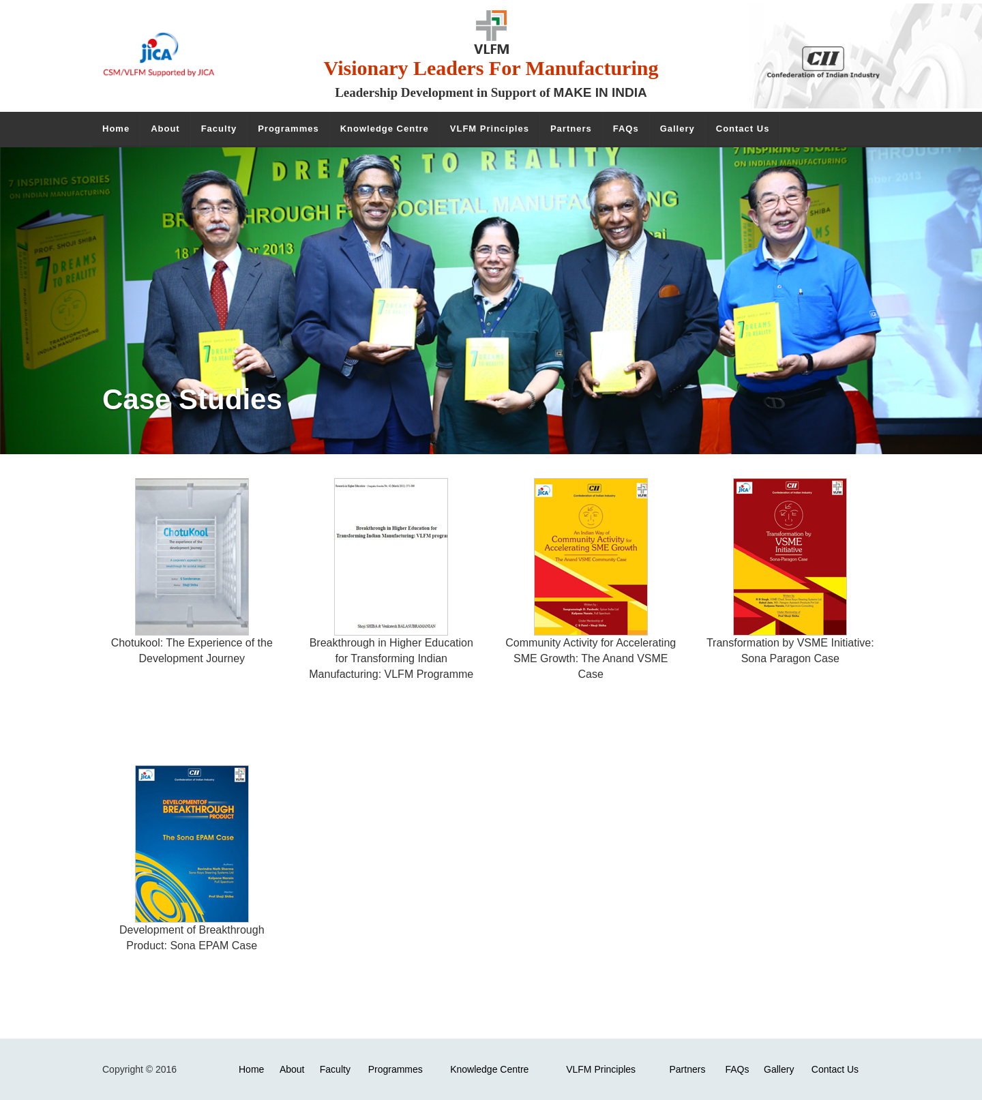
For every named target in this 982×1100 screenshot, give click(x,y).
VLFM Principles (601, 1069)
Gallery (779, 1069)
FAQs (737, 1069)
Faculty (335, 1069)
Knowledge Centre (489, 1069)
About (292, 1069)
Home (251, 1069)
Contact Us (835, 1069)
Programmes (395, 1069)
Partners (687, 1069)
